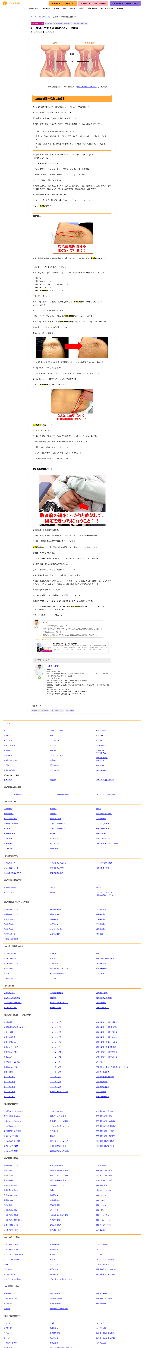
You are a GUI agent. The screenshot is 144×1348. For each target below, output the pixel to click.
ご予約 (81, 8)
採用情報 (120, 8)
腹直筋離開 (59, 23)
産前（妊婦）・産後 (37, 23)
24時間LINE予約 (92, 8)
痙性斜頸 (53, 780)
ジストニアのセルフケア (105, 780)
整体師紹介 (46, 8)
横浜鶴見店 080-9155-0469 (93, 3)
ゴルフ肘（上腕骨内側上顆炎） (61, 1279)
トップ (23, 8)
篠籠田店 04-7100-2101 (63, 3)
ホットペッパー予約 (107, 8)
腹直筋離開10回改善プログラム (15, 1027)
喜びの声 (56, 8)
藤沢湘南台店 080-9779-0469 (125, 3)
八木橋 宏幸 (52, 666)
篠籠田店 (49, 23)
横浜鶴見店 (68, 23)
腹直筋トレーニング (81, 23)
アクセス (72, 8)
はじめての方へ (34, 8)
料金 (64, 8)
